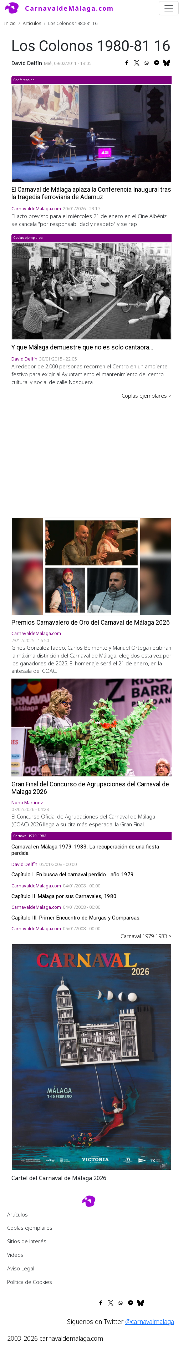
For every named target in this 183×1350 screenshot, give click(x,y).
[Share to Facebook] (126, 62)
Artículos (32, 23)
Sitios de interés (26, 1241)
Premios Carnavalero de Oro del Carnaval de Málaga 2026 (90, 622)
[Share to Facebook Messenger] (156, 62)
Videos (15, 1254)
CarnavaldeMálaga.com (69, 8)
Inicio (10, 23)
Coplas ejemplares (29, 1227)
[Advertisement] (91, 453)
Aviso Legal (20, 1268)
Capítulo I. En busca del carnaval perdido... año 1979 (72, 874)
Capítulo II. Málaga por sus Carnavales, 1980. (64, 896)
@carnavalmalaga (149, 1321)
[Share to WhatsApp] (146, 62)
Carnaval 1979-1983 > (146, 936)
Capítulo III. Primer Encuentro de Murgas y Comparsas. (76, 918)
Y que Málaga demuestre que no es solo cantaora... (82, 347)
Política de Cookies (29, 1281)
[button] (91, 1056)
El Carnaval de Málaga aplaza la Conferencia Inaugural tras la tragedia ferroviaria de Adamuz (91, 193)
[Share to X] (136, 62)
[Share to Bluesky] (166, 62)
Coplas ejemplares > (147, 395)
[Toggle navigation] (169, 8)
